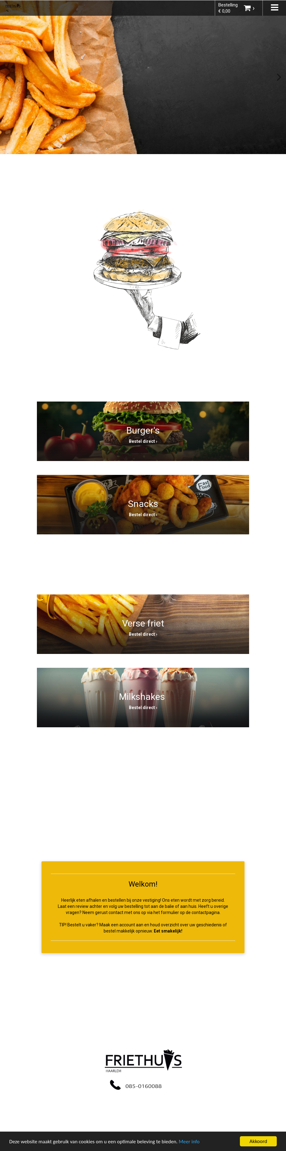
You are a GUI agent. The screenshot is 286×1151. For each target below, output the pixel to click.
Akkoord (258, 1141)
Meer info (189, 1141)
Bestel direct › (143, 441)
